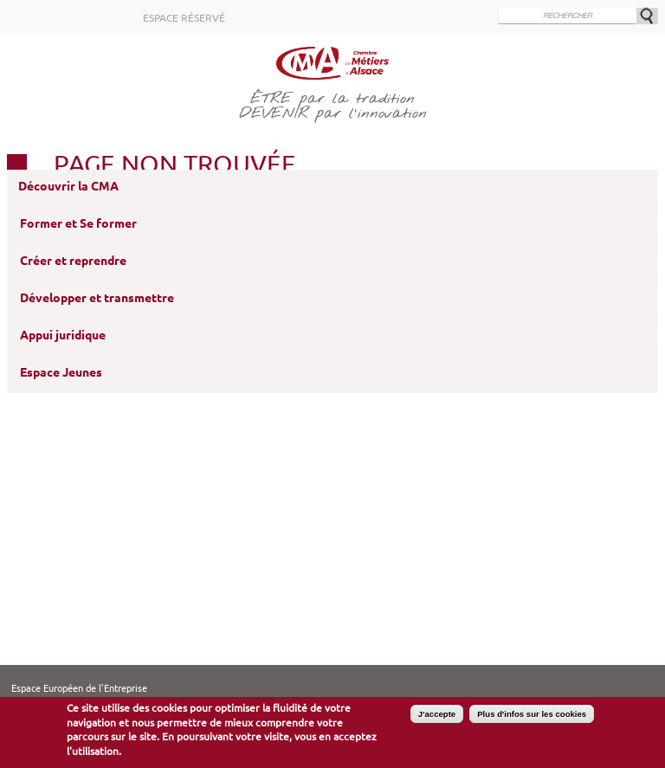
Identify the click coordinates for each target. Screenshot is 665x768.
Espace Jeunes (61, 372)
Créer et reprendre (73, 261)
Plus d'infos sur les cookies (531, 714)
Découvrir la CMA (68, 186)
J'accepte (436, 714)
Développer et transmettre (97, 298)
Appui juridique (63, 335)
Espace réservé (184, 17)
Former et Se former (78, 223)
